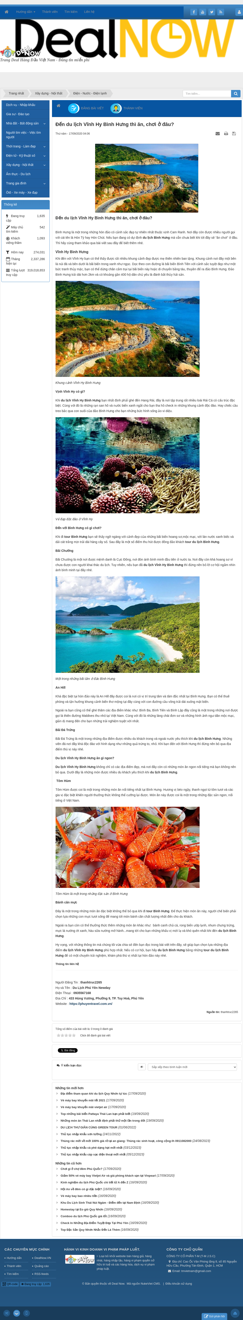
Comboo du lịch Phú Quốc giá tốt (84, 1216)
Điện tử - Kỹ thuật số (20, 155)
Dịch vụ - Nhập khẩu (20, 105)
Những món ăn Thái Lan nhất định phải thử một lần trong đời (103, 1120)
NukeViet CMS (150, 1283)
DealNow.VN (42, 1258)
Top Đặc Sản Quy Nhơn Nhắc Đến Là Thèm (90, 1229)
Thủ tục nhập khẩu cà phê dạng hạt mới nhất (91, 1147)
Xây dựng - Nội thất (20, 165)
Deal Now (118, 1283)
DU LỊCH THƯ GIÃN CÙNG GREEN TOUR (89, 1127)
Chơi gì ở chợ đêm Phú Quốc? (81, 1169)
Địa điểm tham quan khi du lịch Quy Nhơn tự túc (94, 1093)
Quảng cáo (41, 1266)
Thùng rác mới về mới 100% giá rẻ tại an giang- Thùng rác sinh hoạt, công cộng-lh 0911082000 (126, 1141)
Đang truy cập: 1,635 (35, 1284)
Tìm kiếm (13, 1274)
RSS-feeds (41, 1274)
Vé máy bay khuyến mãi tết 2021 (83, 1100)
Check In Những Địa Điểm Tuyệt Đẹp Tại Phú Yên (94, 1223)
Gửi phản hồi (214, 1316)
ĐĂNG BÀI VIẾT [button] (86, 108)
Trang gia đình (16, 183)
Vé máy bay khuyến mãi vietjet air (84, 1107)
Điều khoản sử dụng (179, 1283)
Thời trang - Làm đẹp (21, 146)
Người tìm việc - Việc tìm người (23, 135)
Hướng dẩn (14, 1258)
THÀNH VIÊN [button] (126, 108)
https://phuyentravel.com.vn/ (91, 1004)
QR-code (10, 1284)
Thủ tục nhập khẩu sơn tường (81, 1134)
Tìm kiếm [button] (70, 12)
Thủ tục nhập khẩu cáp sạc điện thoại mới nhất (93, 1154)
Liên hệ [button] (89, 12)
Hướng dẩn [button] (25, 13)
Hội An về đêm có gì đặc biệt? (81, 1189)
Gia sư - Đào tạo (17, 114)
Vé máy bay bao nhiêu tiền (79, 1196)
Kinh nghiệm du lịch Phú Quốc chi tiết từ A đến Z (94, 1182)
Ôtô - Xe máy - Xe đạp (22, 192)
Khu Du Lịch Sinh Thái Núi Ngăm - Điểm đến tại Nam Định (100, 1202)
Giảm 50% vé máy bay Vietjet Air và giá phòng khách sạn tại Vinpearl (108, 1175)
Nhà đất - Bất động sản (22, 123)
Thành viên (14, 1266)
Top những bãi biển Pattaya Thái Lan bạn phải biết (95, 1114)
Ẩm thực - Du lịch (18, 174)
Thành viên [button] (50, 12)
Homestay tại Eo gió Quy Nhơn (82, 1209)
